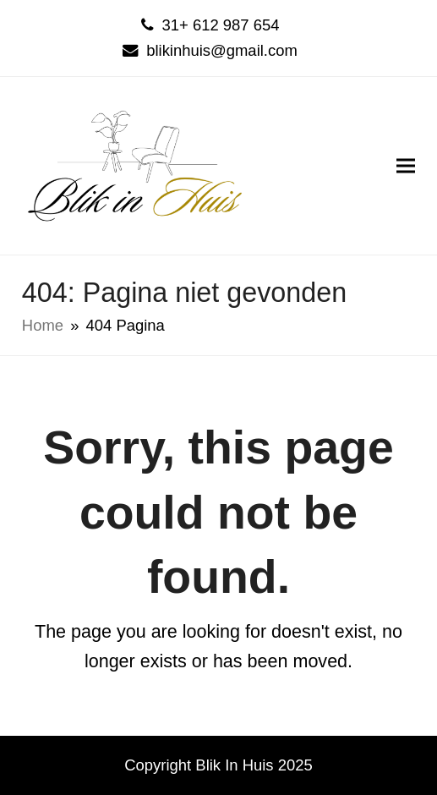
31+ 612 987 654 (221, 25)
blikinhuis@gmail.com (222, 50)
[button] (405, 165)
